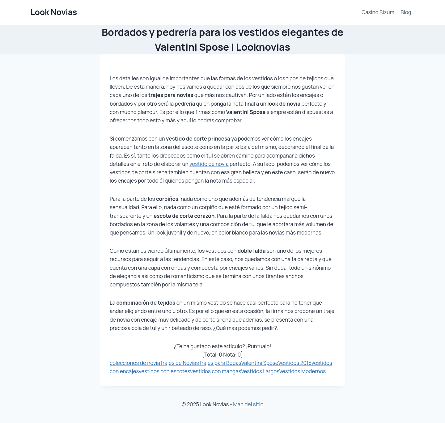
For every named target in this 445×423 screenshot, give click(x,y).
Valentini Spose (259, 362)
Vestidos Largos (260, 371)
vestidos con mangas (215, 371)
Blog (405, 12)
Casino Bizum (378, 12)
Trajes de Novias (179, 362)
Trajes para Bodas (220, 362)
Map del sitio (248, 404)
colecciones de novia (135, 362)
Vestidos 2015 (295, 362)
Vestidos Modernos (302, 371)
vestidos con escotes (164, 371)
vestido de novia (209, 163)
